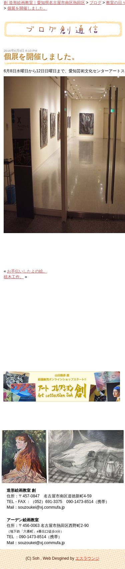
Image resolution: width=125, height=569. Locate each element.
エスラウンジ (87, 558)
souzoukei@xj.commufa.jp (41, 507)
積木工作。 (14, 277)
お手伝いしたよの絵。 (27, 271)
